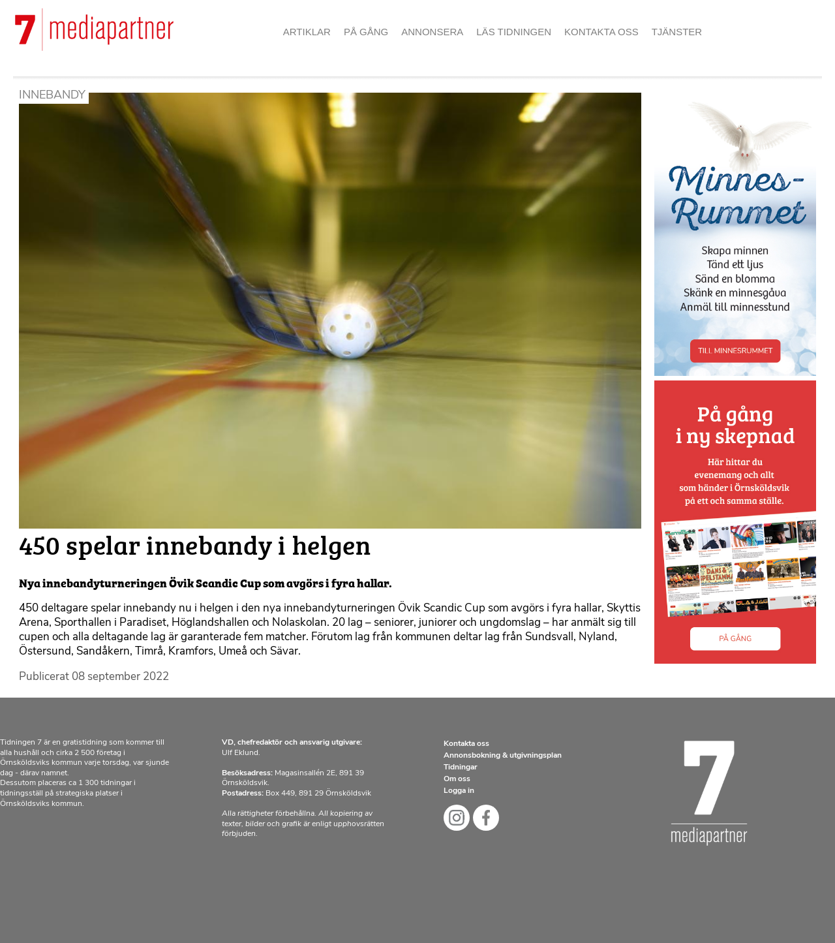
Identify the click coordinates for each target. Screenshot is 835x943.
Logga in (459, 791)
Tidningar (461, 767)
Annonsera (432, 31)
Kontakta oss (601, 31)
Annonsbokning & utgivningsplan (503, 756)
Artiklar (307, 31)
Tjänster (677, 31)
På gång (366, 31)
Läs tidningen (513, 31)
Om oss (457, 779)
